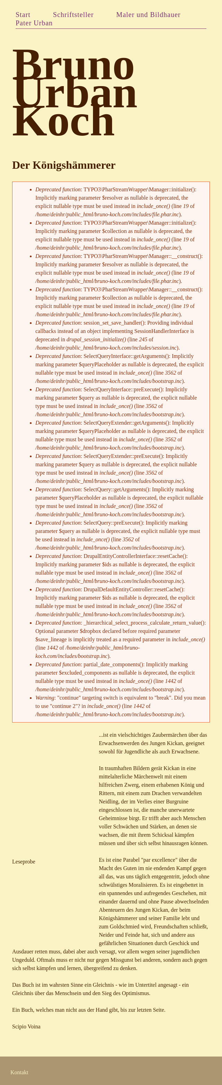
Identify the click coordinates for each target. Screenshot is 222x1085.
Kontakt (19, 1072)
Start (23, 14)
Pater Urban (34, 23)
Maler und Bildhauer (148, 14)
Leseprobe (23, 862)
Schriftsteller (73, 14)
